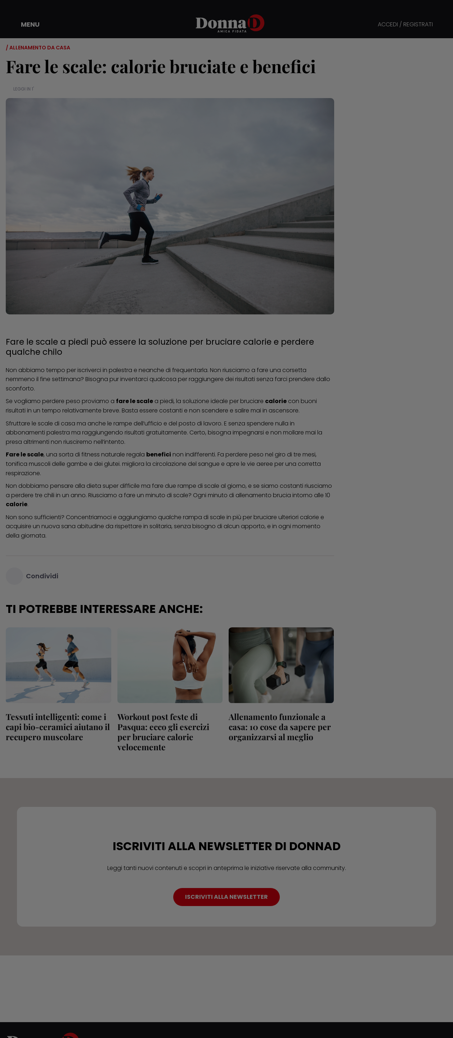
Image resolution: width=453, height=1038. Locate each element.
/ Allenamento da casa (38, 47)
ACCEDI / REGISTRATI (405, 24)
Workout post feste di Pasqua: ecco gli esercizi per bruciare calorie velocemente (163, 731)
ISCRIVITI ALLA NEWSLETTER (226, 897)
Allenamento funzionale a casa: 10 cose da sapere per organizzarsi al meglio (279, 726)
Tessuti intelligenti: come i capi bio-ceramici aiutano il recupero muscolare (58, 726)
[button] (25, 24)
